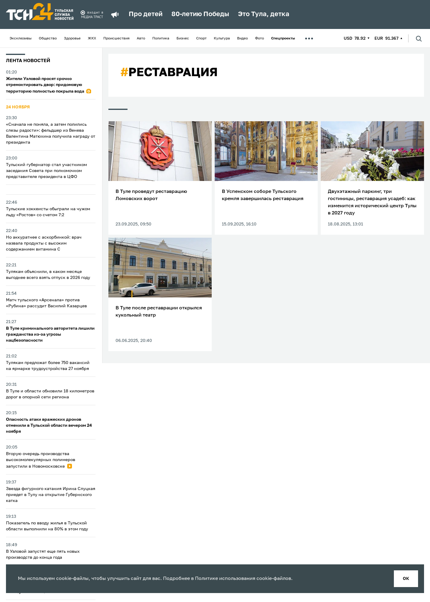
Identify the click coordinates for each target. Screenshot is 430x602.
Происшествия (116, 38)
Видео (242, 38)
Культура (222, 38)
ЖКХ (92, 38)
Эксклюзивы (21, 38)
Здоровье (72, 38)
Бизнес (182, 38)
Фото (259, 38)
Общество (48, 38)
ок (406, 579)
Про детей (145, 14)
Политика (160, 38)
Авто (141, 38)
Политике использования (225, 578)
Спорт (201, 38)
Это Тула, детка (263, 14)
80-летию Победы (200, 14)
